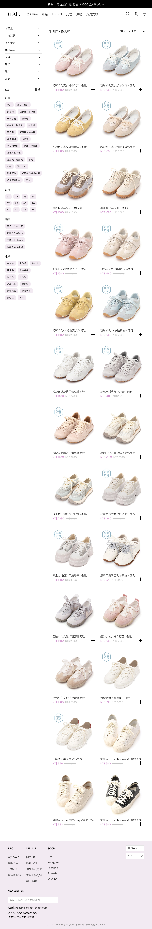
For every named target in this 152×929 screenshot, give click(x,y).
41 (8, 211)
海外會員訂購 (33, 868)
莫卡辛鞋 (11, 140)
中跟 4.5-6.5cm (15, 241)
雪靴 (9, 167)
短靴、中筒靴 (31, 147)
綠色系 (25, 285)
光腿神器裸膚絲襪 (31, 174)
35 (25, 198)
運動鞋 (32, 126)
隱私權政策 (14, 874)
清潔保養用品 (14, 181)
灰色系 (35, 264)
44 (33, 211)
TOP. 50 (56, 15)
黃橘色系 (11, 285)
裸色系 (10, 271)
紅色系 (23, 278)
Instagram (52, 861)
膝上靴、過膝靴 (15, 161)
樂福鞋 (10, 113)
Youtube (51, 878)
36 (33, 198)
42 (16, 211)
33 (8, 198)
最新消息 (105, 15)
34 (16, 198)
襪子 (28, 181)
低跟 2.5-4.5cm (15, 234)
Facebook (52, 867)
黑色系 (10, 264)
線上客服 (31, 879)
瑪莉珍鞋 (11, 120)
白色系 (23, 264)
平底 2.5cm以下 (15, 227)
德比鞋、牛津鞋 (27, 113)
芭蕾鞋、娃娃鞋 (27, 133)
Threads (51, 872)
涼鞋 (78, 15)
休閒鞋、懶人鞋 (15, 126)
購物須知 (31, 862)
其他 (22, 299)
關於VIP (30, 856)
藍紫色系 (11, 292)
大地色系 (24, 271)
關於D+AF (13, 856)
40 (33, 204)
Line (49, 856)
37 (8, 204)
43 (24, 211)
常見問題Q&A (34, 874)
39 (24, 204)
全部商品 (32, 15)
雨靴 (31, 161)
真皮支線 (90, 15)
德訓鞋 (25, 120)
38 (16, 204)
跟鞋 (9, 106)
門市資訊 (13, 868)
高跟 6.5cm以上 (15, 248)
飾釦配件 (11, 174)
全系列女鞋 (12, 147)
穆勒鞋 (25, 140)
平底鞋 (10, 133)
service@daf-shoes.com (33, 906)
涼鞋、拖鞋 (23, 106)
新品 (44, 15)
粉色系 (10, 278)
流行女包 (21, 167)
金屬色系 (26, 292)
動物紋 (10, 299)
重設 (37, 91)
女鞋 (68, 15)
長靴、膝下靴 (14, 154)
